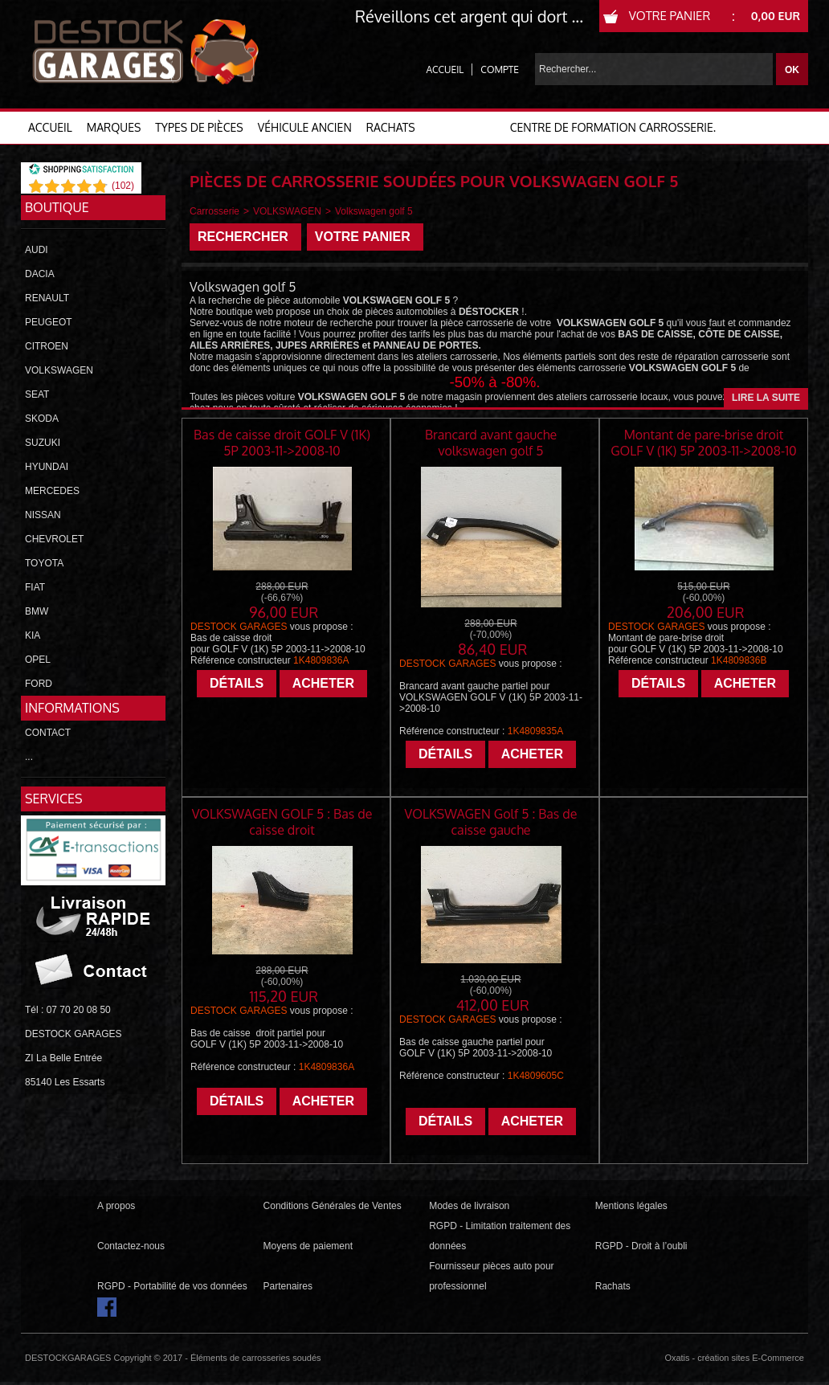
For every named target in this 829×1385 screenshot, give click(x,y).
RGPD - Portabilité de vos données (172, 1286)
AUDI (36, 249)
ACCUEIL (50, 127)
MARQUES (114, 127)
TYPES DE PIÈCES (199, 127)
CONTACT (48, 732)
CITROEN (46, 346)
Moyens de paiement (308, 1246)
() (123, 185)
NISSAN (43, 515)
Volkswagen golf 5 (374, 211)
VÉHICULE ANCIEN (305, 127)
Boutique (57, 207)
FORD (38, 683)
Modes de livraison (469, 1205)
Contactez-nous (131, 1246)
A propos (116, 1205)
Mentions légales (631, 1205)
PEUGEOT (48, 322)
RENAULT (47, 298)
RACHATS (390, 127)
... (29, 756)
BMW (36, 611)
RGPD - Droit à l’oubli (641, 1246)
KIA (32, 635)
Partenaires (287, 1286)
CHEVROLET (54, 539)
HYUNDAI (46, 466)
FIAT (35, 587)
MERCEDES (52, 490)
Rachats (613, 1286)
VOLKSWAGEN (59, 370)
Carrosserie (214, 211)
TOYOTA (44, 563)
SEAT (37, 394)
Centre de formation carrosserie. (613, 127)
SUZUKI (42, 442)
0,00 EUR (775, 15)
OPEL (38, 659)
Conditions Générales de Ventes (332, 1205)
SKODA (42, 418)
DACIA (40, 274)
